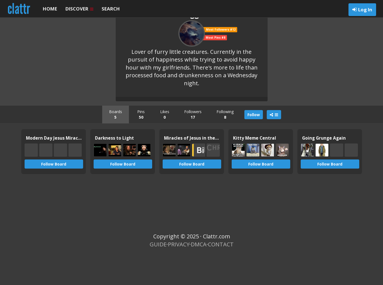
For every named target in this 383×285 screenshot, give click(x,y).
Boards (115, 144)
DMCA (199, 274)
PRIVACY (178, 274)
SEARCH (111, 9)
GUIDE (158, 274)
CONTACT (221, 274)
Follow (253, 144)
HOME (50, 9)
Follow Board (53, 193)
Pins (141, 144)
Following (225, 144)
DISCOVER (79, 9)
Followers (193, 144)
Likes (164, 144)
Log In (365, 9)
